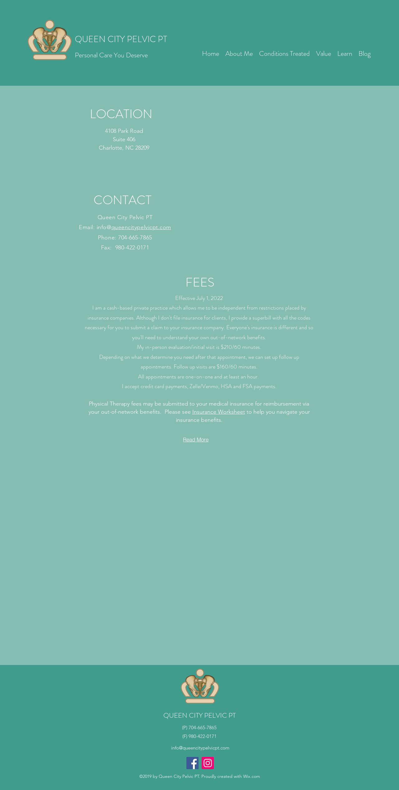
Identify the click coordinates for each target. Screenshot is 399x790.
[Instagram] (208, 763)
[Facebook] (192, 763)
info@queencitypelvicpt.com (200, 748)
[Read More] (196, 439)
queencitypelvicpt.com (141, 227)
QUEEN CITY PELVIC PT (121, 39)
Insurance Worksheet (218, 411)
